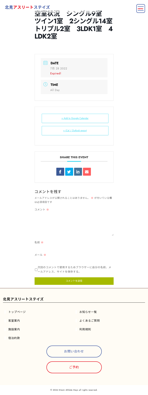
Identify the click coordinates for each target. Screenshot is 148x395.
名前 (39, 242)
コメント (42, 209)
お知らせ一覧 (88, 312)
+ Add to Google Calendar (75, 118)
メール (40, 255)
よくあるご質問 (89, 321)
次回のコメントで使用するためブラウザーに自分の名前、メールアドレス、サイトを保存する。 (74, 269)
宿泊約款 (14, 338)
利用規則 (85, 329)
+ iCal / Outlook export (75, 130)
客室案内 (14, 321)
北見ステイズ (27, 7)
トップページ (17, 312)
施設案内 (14, 329)
